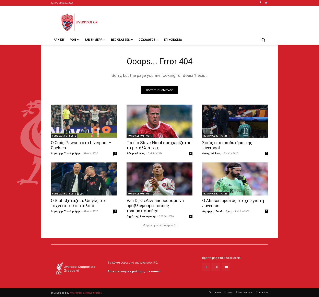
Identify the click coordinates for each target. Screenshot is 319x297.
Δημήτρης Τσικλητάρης (66, 153)
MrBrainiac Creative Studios (86, 292)
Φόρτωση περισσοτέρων (159, 225)
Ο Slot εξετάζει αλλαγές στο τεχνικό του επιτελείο (79, 203)
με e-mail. (154, 271)
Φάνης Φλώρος (136, 153)
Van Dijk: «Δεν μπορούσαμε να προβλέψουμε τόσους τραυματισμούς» (155, 205)
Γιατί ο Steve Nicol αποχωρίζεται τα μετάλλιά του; (158, 145)
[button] (263, 40)
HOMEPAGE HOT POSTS (64, 135)
